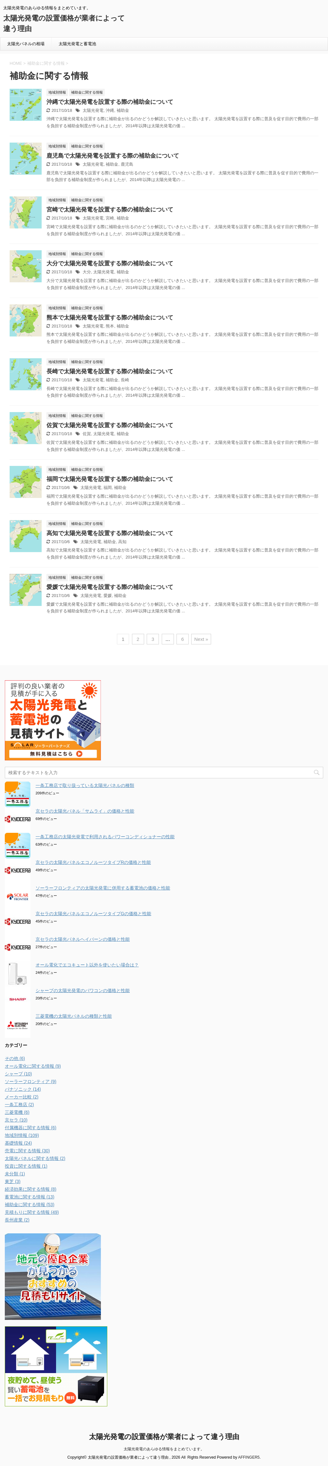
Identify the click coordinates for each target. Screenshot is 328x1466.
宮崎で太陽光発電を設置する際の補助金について (109, 209)
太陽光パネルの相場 (26, 43)
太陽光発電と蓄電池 (77, 43)
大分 (87, 271)
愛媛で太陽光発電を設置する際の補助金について (109, 587)
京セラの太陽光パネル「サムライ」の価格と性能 (85, 811)
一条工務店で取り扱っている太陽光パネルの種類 (85, 785)
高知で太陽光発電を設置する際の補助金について (109, 533)
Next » (201, 639)
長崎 (125, 379)
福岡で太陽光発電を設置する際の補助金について (109, 479)
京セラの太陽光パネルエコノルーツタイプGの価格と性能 (93, 913)
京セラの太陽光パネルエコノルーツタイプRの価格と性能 (93, 862)
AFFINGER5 (248, 1457)
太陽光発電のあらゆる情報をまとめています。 (164, 1449)
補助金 (123, 110)
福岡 (107, 487)
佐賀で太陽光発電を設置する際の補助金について (109, 425)
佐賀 (87, 433)
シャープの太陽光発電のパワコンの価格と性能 (83, 990)
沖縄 (110, 110)
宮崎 (110, 218)
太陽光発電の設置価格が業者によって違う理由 (164, 1437)
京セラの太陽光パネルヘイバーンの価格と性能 (83, 939)
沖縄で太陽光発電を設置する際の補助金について (109, 102)
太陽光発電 (93, 110)
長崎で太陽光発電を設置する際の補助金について (109, 371)
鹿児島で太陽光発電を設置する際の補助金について (112, 156)
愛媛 (107, 595)
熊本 (110, 326)
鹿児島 (127, 164)
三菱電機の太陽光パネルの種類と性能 (74, 1016)
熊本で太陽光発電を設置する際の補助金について (109, 317)
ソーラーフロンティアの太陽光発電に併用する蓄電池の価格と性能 (103, 887)
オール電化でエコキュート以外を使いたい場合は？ (87, 964)
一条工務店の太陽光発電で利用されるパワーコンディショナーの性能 (105, 836)
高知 (122, 541)
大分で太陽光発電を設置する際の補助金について (109, 263)
